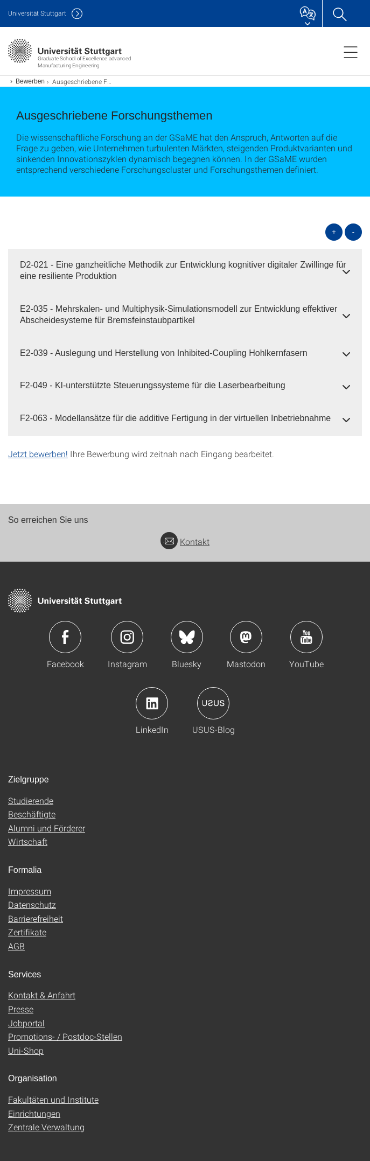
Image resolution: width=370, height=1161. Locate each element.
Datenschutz (32, 904)
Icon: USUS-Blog (213, 703)
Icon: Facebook (65, 637)
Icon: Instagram (127, 637)
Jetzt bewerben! (38, 453)
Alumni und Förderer (46, 828)
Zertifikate (27, 932)
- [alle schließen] (353, 232)
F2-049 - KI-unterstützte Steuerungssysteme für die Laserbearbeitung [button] (152, 385)
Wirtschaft (27, 841)
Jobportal (26, 1023)
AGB (16, 946)
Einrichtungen (34, 1113)
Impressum (29, 891)
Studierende (30, 800)
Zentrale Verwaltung (46, 1126)
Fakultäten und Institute (53, 1099)
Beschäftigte (31, 814)
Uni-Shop (26, 1050)
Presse (20, 1009)
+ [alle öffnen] (334, 232)
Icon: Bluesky (187, 637)
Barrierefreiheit (35, 918)
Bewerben (30, 81)
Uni (37, 13)
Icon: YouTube (306, 637)
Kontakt (185, 541)
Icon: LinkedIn (152, 703)
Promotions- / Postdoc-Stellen (65, 1036)
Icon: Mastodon (246, 637)
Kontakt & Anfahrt (41, 995)
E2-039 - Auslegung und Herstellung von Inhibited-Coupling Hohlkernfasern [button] (164, 353)
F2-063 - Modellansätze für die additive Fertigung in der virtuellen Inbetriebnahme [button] (175, 418)
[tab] (185, 271)
